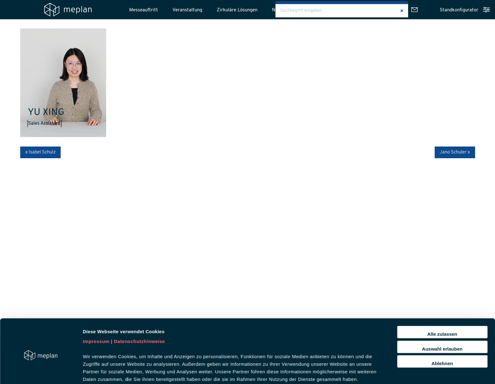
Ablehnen (442, 306)
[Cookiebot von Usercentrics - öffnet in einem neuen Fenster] (41, 343)
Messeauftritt (143, 10)
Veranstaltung (187, 10)
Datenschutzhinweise (139, 284)
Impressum (96, 284)
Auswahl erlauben (442, 292)
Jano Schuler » (455, 152)
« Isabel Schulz (40, 152)
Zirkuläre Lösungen (237, 10)
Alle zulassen (442, 277)
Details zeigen (336, 342)
